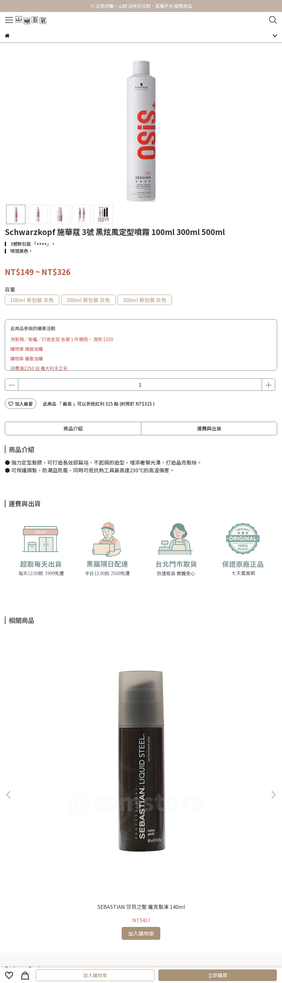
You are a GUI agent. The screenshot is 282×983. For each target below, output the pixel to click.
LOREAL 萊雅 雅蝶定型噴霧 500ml (227, 736)
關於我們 (120, 807)
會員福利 (35, 807)
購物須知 (14, 807)
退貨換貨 (99, 807)
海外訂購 (78, 807)
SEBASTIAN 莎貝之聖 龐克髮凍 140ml (54, 736)
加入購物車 (95, 975)
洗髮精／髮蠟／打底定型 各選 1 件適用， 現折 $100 (61, 339)
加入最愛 (20, 403)
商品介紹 (73, 428)
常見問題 (56, 807)
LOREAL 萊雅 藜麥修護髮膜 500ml (141, 736)
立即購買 (217, 975)
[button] (273, 708)
